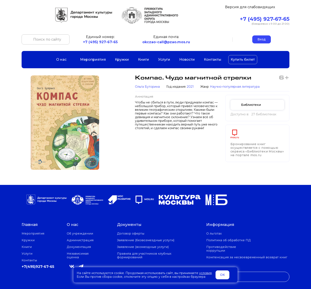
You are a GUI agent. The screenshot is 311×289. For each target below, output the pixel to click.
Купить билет (243, 59)
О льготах (214, 233)
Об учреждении (80, 233)
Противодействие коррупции (221, 248)
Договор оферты (130, 233)
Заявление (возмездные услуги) (143, 247)
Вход (261, 39)
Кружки (122, 59)
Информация (220, 224)
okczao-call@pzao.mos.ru (166, 42)
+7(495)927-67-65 (38, 267)
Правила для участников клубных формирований (144, 255)
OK (222, 275)
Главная (30, 224)
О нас (63, 59)
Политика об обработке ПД (228, 240)
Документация (79, 247)
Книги (143, 59)
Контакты (212, 59)
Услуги (164, 59)
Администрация (80, 240)
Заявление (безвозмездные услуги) (145, 240)
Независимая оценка (78, 255)
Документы (129, 224)
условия (205, 273)
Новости (187, 59)
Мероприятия (93, 59)
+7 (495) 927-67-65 (264, 19)
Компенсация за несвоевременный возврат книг (246, 257)
